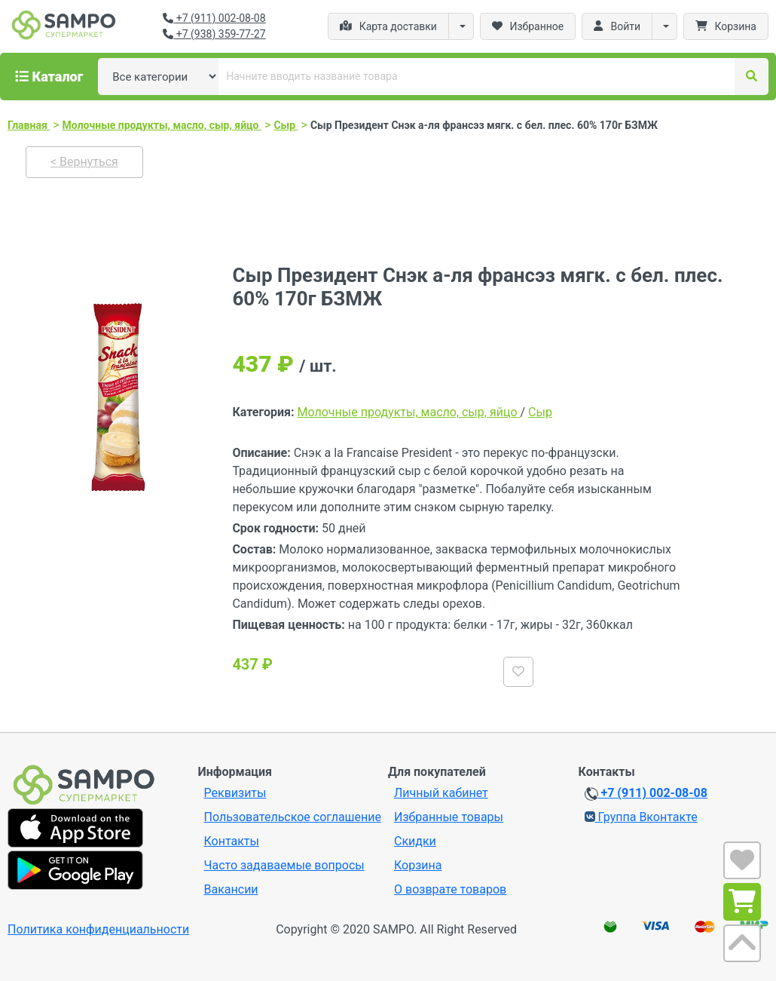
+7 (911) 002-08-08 (214, 18)
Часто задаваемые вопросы (284, 865)
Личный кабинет (441, 793)
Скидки (415, 841)
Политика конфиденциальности (98, 929)
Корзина (417, 865)
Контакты (231, 841)
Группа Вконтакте (641, 817)
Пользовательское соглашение (293, 817)
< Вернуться (84, 162)
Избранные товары (448, 817)
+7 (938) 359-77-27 (214, 34)
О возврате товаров (450, 889)
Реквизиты (235, 793)
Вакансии (231, 889)
